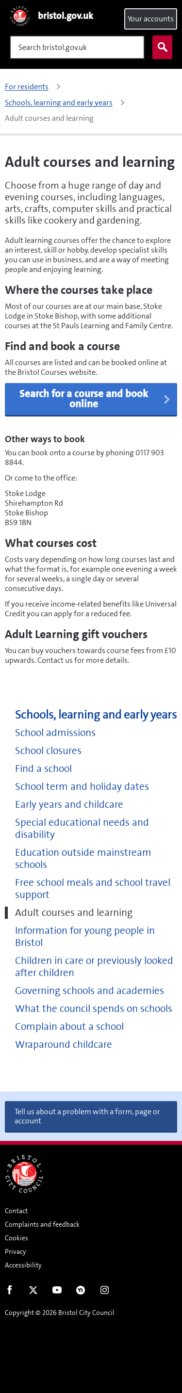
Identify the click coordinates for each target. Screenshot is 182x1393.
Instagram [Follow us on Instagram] (104, 1292)
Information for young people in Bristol (85, 937)
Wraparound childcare (63, 1045)
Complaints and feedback (42, 1224)
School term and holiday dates (82, 787)
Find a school (43, 769)
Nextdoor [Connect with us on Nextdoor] (80, 1292)
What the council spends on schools (93, 1009)
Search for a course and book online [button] (95, 399)
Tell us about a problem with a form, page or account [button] (87, 1116)
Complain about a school (69, 1027)
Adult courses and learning (73, 913)
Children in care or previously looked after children (94, 967)
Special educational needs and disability (82, 829)
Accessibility (23, 1265)
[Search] (77, 47)
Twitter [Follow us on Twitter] (33, 1292)
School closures (48, 751)
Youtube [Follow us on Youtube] (57, 1292)
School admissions (55, 733)
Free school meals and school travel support (92, 889)
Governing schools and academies (89, 991)
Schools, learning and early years (96, 715)
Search (160, 47)
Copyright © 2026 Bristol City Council (60, 1312)
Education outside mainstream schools (83, 859)
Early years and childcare (69, 805)
